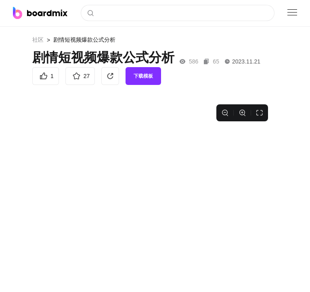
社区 (38, 39)
